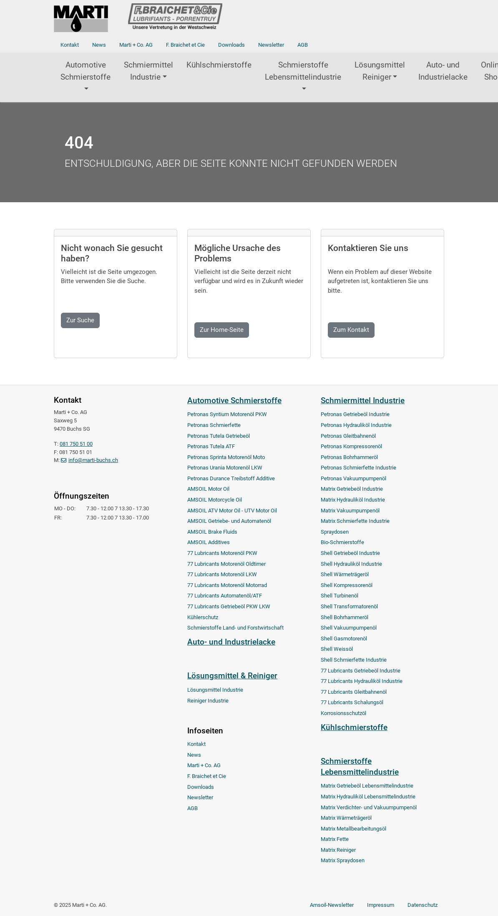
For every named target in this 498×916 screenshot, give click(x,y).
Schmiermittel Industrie (148, 71)
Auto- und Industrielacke (443, 71)
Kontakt (69, 45)
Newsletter (271, 45)
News (99, 45)
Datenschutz (422, 905)
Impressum (380, 905)
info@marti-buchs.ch (93, 460)
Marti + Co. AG (136, 45)
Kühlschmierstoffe (219, 65)
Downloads (231, 45)
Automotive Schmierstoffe (85, 71)
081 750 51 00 (76, 444)
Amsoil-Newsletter (332, 905)
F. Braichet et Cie (185, 45)
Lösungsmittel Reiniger (380, 71)
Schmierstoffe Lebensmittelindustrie (303, 71)
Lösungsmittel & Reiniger (232, 675)
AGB (302, 45)
